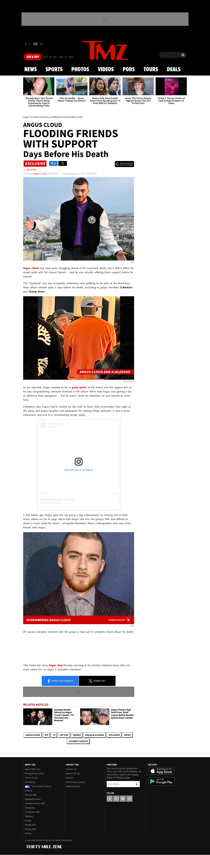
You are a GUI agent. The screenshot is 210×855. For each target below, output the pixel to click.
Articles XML (31, 795)
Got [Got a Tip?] (33, 57)
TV (54, 734)
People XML (30, 825)
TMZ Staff (31, 169)
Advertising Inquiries (75, 782)
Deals (173, 69)
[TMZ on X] (30, 44)
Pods (129, 69)
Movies (76, 734)
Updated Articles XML (35, 803)
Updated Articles (33, 799)
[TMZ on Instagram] (41, 44)
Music (127, 734)
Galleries (29, 816)
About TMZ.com (32, 769)
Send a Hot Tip (73, 773)
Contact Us (71, 769)
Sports (54, 69)
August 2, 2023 (40, 173)
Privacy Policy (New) (34, 773)
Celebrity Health (78, 741)
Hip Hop (64, 734)
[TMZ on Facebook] (25, 44)
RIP (46, 734)
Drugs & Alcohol (94, 734)
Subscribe (137, 784)
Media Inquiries (73, 786)
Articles (28, 790)
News (30, 69)
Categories (30, 808)
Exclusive (114, 734)
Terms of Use (31, 778)
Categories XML (32, 812)
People (28, 820)
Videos (106, 69)
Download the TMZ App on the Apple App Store (161, 771)
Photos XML (30, 829)
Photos (80, 69)
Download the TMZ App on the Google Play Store (161, 781)
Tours (151, 69)
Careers (69, 778)
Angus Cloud (32, 734)
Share (60, 681)
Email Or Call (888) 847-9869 (58, 57)
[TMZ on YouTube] (123, 799)
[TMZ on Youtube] (35, 44)
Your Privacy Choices (38, 786)
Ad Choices (30, 782)
